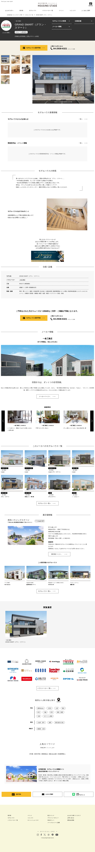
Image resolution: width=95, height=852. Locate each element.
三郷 (38, 716)
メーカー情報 (61, 26)
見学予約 (38, 754)
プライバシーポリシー (53, 817)
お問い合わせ (70, 817)
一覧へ (83, 119)
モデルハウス (32, 10)
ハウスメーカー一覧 (47, 10)
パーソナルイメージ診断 (54, 822)
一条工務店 (22, 280)
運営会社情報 (70, 820)
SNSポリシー (51, 820)
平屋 (31, 754)
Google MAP (40, 521)
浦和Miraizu (40, 708)
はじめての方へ (9, 10)
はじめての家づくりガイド (74, 815)
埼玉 (31, 708)
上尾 (56, 708)
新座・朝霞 (60, 712)
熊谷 (63, 708)
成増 (50, 722)
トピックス (73, 10)
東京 (31, 722)
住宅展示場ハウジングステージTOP (14, 15)
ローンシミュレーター (33, 820)
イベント (61, 10)
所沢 (51, 712)
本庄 (38, 712)
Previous (3, 421)
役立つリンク (51, 815)
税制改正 (45, 754)
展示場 (21, 10)
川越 (45, 712)
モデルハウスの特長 (61, 21)
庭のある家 (53, 754)
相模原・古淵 (41, 729)
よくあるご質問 (86, 10)
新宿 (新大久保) (59, 722)
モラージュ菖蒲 (48, 716)
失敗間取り (62, 754)
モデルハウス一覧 (29, 15)
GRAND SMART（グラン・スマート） (44, 15)
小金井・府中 (41, 722)
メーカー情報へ (6, 32)
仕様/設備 (83, 21)
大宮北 (49, 708)
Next (92, 421)
